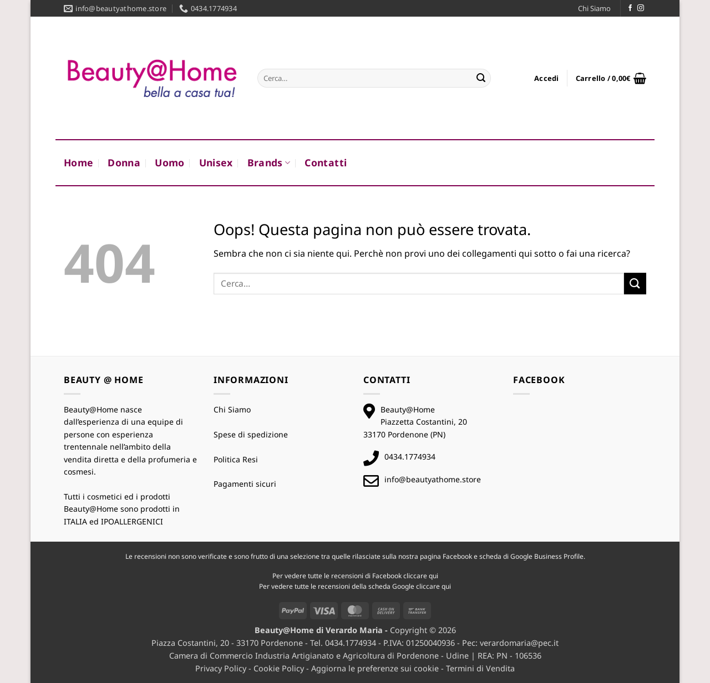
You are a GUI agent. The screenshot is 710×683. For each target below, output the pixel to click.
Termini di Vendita (480, 668)
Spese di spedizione (251, 434)
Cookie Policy (278, 668)
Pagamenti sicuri (245, 483)
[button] (546, 78)
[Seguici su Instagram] (640, 8)
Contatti (326, 162)
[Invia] (480, 78)
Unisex (216, 162)
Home (78, 162)
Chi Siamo (594, 8)
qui (433, 575)
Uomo (169, 162)
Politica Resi (236, 459)
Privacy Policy (220, 668)
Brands (269, 162)
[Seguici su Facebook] (630, 8)
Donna (124, 162)
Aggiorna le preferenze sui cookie (375, 668)
